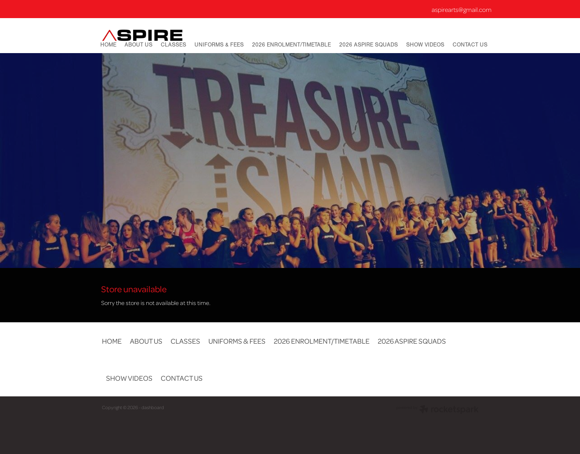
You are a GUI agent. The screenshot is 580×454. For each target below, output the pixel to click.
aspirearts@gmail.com (462, 9)
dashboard (152, 407)
